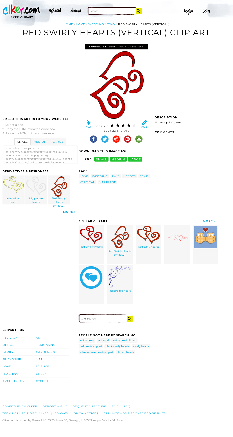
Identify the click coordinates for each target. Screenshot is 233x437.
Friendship (12, 359)
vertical (87, 182)
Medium (40, 141)
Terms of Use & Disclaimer (25, 413)
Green (41, 373)
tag (115, 406)
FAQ (127, 406)
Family (8, 352)
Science (43, 366)
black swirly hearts (117, 346)
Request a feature (89, 406)
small (101, 159)
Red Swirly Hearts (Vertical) (59, 190)
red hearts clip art (91, 346)
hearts (129, 176)
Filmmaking (46, 344)
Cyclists (43, 381)
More (68, 211)
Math (40, 359)
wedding (96, 24)
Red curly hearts (148, 237)
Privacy (61, 413)
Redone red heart (120, 279)
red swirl (103, 340)
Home (68, 24)
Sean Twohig (119, 46)
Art (39, 337)
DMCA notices (86, 413)
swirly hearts (141, 346)
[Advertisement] (40, 78)
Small (22, 141)
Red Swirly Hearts (91, 237)
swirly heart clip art (124, 340)
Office (8, 344)
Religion (10, 337)
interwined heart (13, 190)
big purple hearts (36, 190)
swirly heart (87, 340)
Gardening (45, 352)
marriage (107, 182)
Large (58, 141)
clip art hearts (125, 352)
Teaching (10, 373)
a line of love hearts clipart (96, 352)
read (144, 176)
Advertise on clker (19, 406)
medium (118, 159)
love (80, 24)
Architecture (14, 381)
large (135, 159)
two (111, 24)
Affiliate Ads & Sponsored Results (135, 413)
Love (6, 366)
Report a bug (55, 406)
